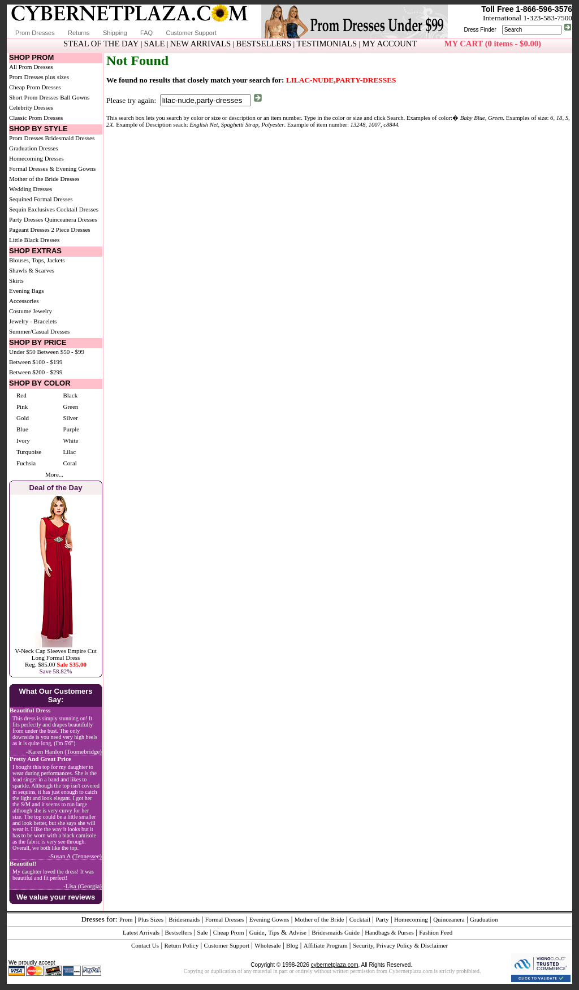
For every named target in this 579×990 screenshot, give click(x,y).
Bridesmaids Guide (336, 932)
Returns (79, 32)
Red (21, 395)
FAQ (146, 32)
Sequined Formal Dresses (40, 199)
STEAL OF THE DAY (101, 43)
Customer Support (191, 32)
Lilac (69, 451)
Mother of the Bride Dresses (44, 178)
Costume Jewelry (30, 311)
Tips (273, 932)
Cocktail (359, 919)
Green (70, 406)
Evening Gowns (269, 919)
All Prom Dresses (31, 66)
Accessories (24, 300)
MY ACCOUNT (389, 43)
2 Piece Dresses (70, 229)
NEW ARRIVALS (200, 43)
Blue (22, 429)
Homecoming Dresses (36, 158)
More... (54, 474)
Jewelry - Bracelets (33, 321)
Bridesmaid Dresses (70, 138)
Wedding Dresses (30, 188)
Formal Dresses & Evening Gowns (52, 168)
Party (381, 919)
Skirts (16, 280)
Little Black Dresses (34, 239)
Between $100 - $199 (35, 361)
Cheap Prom (228, 932)
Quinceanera (449, 919)
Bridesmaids (184, 919)
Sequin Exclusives (32, 209)
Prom (126, 919)
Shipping (115, 32)
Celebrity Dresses (31, 107)
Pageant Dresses (29, 229)
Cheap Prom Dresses (35, 87)
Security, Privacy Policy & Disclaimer (400, 945)
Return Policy (181, 945)
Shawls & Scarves (31, 270)
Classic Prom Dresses (36, 117)
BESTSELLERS (263, 43)
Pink (22, 406)
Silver (70, 417)
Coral (69, 463)
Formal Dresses (224, 919)
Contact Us (145, 945)
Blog (292, 945)
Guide (257, 932)
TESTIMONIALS (327, 43)
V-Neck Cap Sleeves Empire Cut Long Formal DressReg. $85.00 (55, 657)
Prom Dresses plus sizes (39, 77)
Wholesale (267, 945)
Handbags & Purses (389, 932)
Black (70, 395)
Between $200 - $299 (35, 372)
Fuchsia (26, 463)
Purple (71, 429)
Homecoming (411, 919)
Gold (22, 417)
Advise (297, 932)
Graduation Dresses (33, 148)
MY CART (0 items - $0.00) (492, 43)
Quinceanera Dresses (71, 219)
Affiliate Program (326, 945)
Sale (202, 932)
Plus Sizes (150, 919)
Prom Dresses (35, 32)
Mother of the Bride (319, 919)
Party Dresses (26, 219)
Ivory (23, 440)
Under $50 (22, 351)
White (70, 440)
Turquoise (28, 451)
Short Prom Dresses (33, 97)
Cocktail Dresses (77, 209)
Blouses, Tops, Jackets (37, 260)
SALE (154, 43)
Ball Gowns (74, 97)
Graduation (484, 919)
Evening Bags (26, 290)
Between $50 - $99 (60, 351)
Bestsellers (178, 932)
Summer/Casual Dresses (39, 331)
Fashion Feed (435, 932)
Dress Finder (480, 30)
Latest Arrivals (141, 932)
